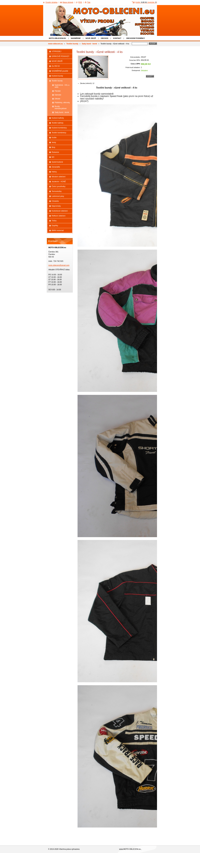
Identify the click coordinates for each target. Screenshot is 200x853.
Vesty (54, 142)
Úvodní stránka (52, 2)
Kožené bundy (57, 76)
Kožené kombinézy (59, 128)
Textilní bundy (72, 44)
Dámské (58, 95)
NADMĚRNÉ (76, 38)
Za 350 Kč (56, 66)
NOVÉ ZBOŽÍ (91, 38)
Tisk (88, 2)
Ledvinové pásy (58, 196)
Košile (54, 138)
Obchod (104, 38)
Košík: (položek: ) (146, 2)
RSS (80, 2)
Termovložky (57, 191)
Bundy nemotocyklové (61, 107)
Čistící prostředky (59, 186)
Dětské (57, 99)
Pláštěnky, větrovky (62, 103)
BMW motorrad (58, 230)
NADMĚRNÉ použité (60, 71)
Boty (53, 147)
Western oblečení (59, 177)
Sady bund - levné (89, 44)
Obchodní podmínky (135, 38)
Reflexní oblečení (59, 216)
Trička (54, 221)
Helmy (54, 172)
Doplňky (55, 226)
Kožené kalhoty (58, 118)
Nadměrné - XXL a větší (62, 86)
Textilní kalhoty (57, 123)
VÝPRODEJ (56, 51)
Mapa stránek (68, 2)
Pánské (58, 91)
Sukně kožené (57, 162)
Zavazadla (56, 167)
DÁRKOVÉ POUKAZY (60, 56)
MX (53, 157)
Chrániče (55, 201)
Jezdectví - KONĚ (59, 182)
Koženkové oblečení (60, 211)
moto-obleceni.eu (57, 38)
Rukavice (55, 152)
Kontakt (117, 38)
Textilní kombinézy (59, 133)
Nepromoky (56, 206)
